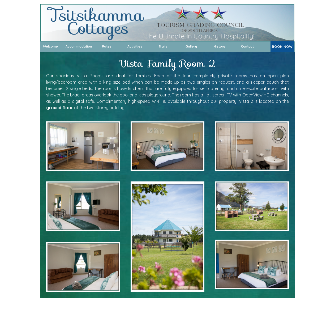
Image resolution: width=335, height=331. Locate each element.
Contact (247, 46)
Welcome (50, 46)
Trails (163, 46)
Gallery (191, 46)
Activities (134, 46)
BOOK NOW (282, 46)
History (219, 46)
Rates (106, 46)
